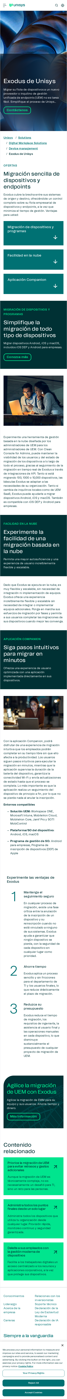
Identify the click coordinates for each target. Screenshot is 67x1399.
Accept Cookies (33, 1393)
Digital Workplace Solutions (28, 143)
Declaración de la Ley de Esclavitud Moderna (46, 1312)
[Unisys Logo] (17, 5)
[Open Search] (56, 5)
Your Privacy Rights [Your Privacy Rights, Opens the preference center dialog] (33, 1373)
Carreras (9, 1320)
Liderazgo (10, 1304)
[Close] (62, 1345)
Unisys (8, 137)
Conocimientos (14, 1296)
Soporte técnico (46, 1304)
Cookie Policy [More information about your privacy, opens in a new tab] (25, 1366)
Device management (23, 148)
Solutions (24, 137)
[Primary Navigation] (5, 5)
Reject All (33, 1383)
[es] (62, 5)
